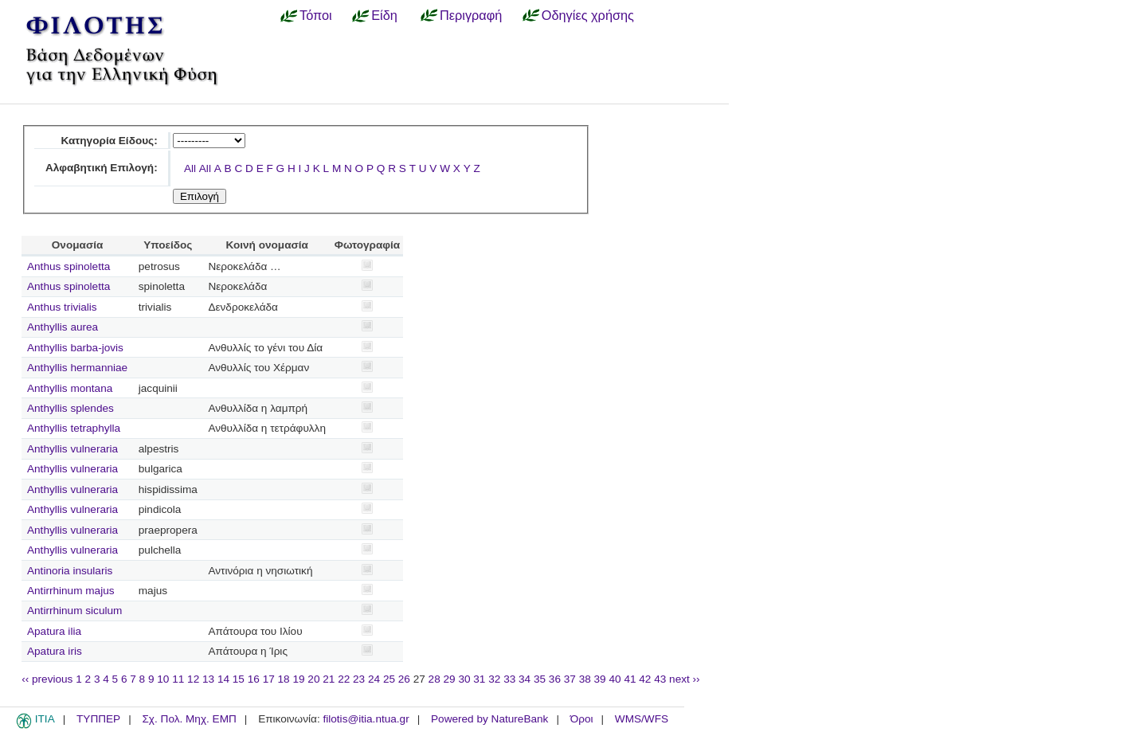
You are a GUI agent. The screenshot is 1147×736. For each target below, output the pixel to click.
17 (269, 679)
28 (434, 679)
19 (298, 679)
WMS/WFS (641, 719)
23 (359, 679)
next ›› (684, 679)
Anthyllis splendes (70, 408)
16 (254, 679)
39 (600, 679)
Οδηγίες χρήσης (588, 15)
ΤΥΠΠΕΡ (98, 719)
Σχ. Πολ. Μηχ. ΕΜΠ (189, 719)
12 (193, 679)
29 (450, 679)
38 (585, 679)
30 (464, 679)
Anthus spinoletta (68, 266)
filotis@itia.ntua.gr (366, 719)
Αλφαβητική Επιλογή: (101, 168)
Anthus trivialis (62, 307)
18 (284, 679)
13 (208, 679)
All (190, 168)
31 (479, 679)
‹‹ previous (47, 679)
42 (645, 679)
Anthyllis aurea (62, 327)
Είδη (384, 15)
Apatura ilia (54, 631)
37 (570, 679)
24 (374, 679)
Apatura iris (54, 651)
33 (509, 679)
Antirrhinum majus (71, 591)
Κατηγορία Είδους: (109, 141)
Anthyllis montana (69, 388)
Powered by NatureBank (489, 719)
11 (178, 679)
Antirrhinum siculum (74, 611)
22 (344, 679)
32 (494, 679)
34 (524, 679)
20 (313, 679)
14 (223, 679)
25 (389, 679)
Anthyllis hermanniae (77, 368)
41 (630, 679)
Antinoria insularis (69, 571)
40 (614, 679)
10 (163, 679)
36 (555, 679)
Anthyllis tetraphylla (73, 428)
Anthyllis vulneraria (72, 449)
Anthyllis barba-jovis (75, 348)
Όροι (581, 719)
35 (540, 679)
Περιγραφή (471, 15)
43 (660, 679)
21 (329, 679)
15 (239, 679)
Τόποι (315, 15)
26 (404, 679)
